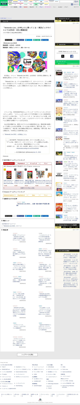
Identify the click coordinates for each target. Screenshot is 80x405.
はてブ (29, 40)
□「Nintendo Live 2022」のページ (12, 226)
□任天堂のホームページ (9, 224)
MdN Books (50, 381)
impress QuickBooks (66, 371)
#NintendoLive (20, 148)
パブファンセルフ (66, 376)
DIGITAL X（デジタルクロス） (22, 376)
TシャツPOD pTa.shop (67, 380)
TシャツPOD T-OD (38, 371)
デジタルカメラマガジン (7, 383)
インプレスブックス (20, 383)
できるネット (5, 386)
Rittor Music (35, 364)
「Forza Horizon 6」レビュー (70, 74)
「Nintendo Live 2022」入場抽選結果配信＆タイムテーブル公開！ (45, 295)
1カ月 (76, 20)
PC (36, 7)
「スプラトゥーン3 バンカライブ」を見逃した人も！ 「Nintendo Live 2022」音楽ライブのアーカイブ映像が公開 (19, 342)
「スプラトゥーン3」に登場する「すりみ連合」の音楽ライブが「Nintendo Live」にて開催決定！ (45, 282)
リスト (14, 40)
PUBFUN (63, 374)
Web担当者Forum (6, 369)
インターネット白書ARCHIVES (9, 388)
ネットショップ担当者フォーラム (23, 369)
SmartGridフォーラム (20, 367)
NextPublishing (19, 385)
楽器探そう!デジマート (39, 369)
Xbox (33, 195)
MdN (48, 379)
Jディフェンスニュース (53, 369)
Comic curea (65, 369)
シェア (21, 40)
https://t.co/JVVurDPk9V (32, 148)
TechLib (50, 388)
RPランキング (61, 63)
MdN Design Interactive (53, 383)
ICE (61, 364)
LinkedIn (46, 40)
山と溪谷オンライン (38, 378)
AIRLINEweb (51, 367)
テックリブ (49, 386)
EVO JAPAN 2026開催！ (64, 250)
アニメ (45, 163)
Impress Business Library (21, 371)
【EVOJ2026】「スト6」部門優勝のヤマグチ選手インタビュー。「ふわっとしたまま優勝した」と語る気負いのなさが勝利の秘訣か (70, 263)
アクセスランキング (64, 18)
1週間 (70, 20)
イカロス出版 (49, 364)
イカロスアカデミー (52, 376)
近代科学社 (34, 383)
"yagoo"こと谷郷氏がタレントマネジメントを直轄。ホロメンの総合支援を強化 (70, 85)
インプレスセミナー (20, 374)
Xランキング (62, 61)
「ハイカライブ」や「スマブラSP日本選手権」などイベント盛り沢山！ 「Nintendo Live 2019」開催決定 (45, 238)
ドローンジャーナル (6, 376)
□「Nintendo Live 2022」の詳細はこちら (15, 134)
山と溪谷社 (34, 376)
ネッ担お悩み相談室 (6, 379)
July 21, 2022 (37, 152)
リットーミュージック (39, 367)
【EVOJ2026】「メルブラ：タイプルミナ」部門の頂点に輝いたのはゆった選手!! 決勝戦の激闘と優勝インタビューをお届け (70, 281)
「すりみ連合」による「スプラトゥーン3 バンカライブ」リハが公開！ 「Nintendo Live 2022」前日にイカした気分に (45, 311)
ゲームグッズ (33, 163)
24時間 (64, 20)
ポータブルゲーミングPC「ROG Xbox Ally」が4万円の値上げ (70, 121)
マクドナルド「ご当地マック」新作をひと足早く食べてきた (70, 142)
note (38, 40)
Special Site (62, 44)
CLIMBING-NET (37, 381)
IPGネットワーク (64, 378)
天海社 (63, 367)
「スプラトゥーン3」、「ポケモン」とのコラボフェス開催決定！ (19, 326)
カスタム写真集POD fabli (68, 383)
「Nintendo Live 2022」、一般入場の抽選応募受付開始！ (19, 280)
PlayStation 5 (21, 163)
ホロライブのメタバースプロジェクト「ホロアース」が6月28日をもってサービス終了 (70, 132)
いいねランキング (73, 63)
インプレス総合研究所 (7, 371)
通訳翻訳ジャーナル (52, 371)
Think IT (4, 367)
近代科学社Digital (37, 385)
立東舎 (35, 374)
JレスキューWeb (52, 374)
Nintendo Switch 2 (9, 163)
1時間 (58, 20)
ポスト (9, 40)
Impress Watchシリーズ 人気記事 (68, 225)
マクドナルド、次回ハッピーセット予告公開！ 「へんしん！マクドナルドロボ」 (70, 186)
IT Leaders (4, 374)
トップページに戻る (27, 354)
